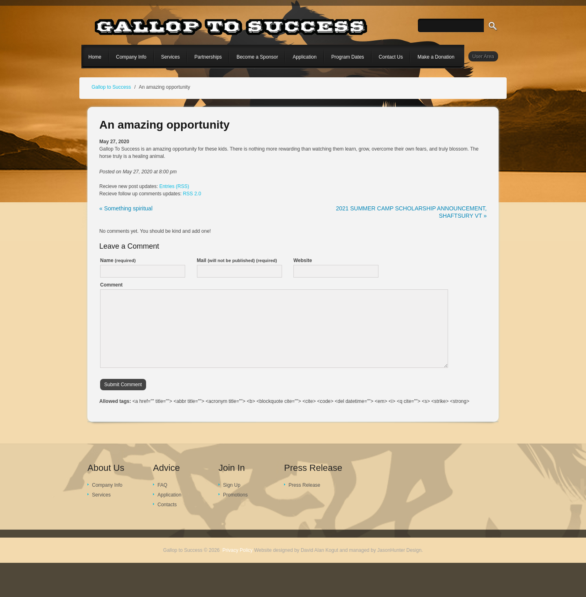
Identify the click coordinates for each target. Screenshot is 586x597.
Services (101, 495)
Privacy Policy (237, 550)
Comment (111, 285)
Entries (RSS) (174, 186)
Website (302, 260)
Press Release (304, 485)
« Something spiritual (126, 208)
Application (169, 495)
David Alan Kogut (319, 550)
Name (118, 260)
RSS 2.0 (192, 194)
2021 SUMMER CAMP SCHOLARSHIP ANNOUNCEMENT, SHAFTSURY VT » (411, 212)
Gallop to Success (111, 87)
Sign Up (232, 485)
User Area (483, 56)
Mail (237, 260)
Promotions (235, 495)
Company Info (107, 485)
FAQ (162, 485)
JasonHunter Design (399, 550)
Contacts (167, 504)
